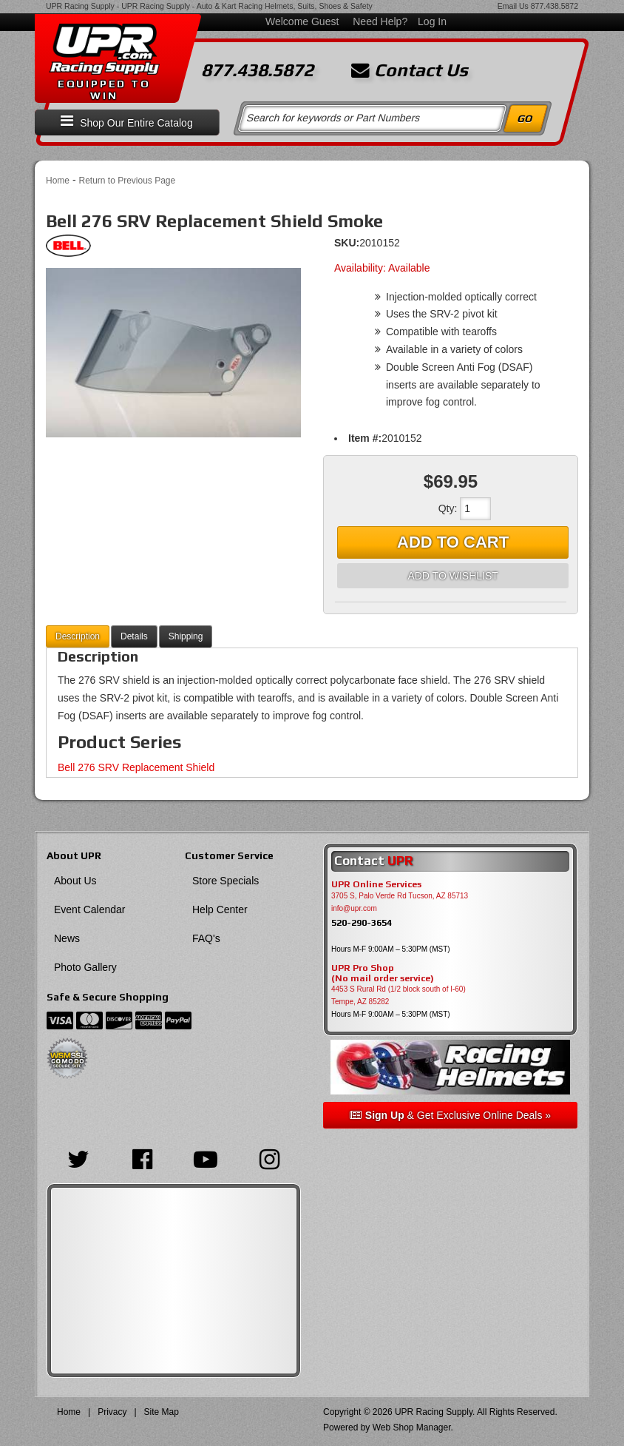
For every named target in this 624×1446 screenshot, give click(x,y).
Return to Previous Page (126, 180)
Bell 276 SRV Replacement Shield (136, 767)
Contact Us (409, 70)
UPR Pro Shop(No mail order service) (382, 973)
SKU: (346, 243)
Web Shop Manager (412, 1427)
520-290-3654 (361, 922)
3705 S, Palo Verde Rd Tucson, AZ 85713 (399, 896)
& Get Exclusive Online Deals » (450, 1115)
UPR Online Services (376, 884)
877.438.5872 (554, 5)
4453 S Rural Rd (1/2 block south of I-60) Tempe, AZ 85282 (398, 995)
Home (57, 180)
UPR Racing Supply (80, 5)
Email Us (513, 5)
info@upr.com (354, 908)
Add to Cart (453, 542)
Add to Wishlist (452, 576)
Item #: (364, 438)
